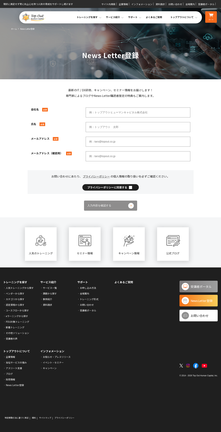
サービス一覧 (50, 287)
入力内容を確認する (99, 205)
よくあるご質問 (154, 17)
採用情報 (10, 379)
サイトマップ (45, 418)
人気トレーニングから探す (20, 287)
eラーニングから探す (17, 316)
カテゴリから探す (15, 299)
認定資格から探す (15, 304)
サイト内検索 (108, 4)
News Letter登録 (15, 385)
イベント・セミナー (53, 362)
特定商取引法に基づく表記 (17, 418)
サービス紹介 (48, 282)
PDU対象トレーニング (17, 321)
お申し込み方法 (88, 287)
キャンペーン (50, 368)
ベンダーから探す (15, 293)
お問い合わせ (175, 4)
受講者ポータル (206, 4)
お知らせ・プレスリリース (57, 357)
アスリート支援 (14, 368)
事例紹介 (47, 299)
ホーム (14, 28)
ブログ (9, 373)
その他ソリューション (17, 333)
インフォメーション (141, 4)
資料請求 (160, 4)
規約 (34, 418)
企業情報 (123, 4)
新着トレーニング (15, 327)
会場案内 (190, 4)
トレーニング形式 (89, 299)
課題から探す (50, 293)
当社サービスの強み (16, 362)
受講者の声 (11, 338)
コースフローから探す (17, 310)
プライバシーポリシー (96, 176)
